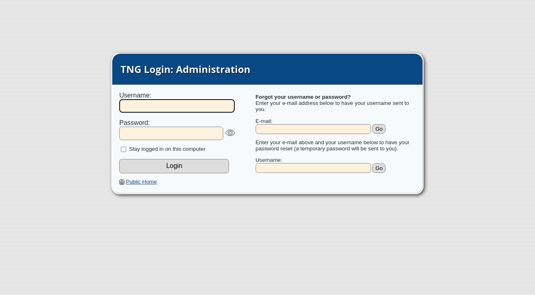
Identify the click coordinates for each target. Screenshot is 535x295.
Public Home (141, 182)
